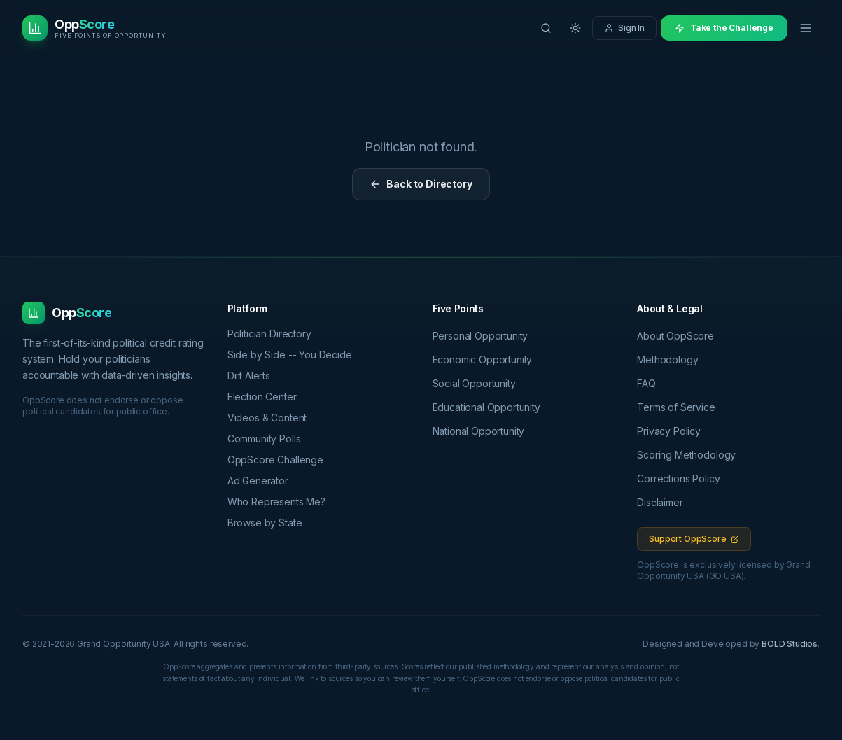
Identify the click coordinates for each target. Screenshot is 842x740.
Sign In (624, 27)
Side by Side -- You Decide (294, 355)
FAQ (646, 383)
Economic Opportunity (483, 359)
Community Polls (269, 439)
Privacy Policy (669, 431)
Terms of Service (676, 407)
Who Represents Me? (281, 502)
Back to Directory (421, 184)
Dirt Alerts (253, 376)
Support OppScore (693, 538)
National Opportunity (479, 431)
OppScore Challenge (280, 460)
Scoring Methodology (686, 455)
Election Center (267, 397)
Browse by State (269, 523)
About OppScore (675, 336)
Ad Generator (262, 481)
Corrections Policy (678, 478)
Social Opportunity (474, 383)
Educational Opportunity (486, 407)
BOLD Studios (790, 643)
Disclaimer (659, 502)
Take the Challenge (724, 27)
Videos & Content (271, 418)
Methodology (667, 359)
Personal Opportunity (480, 336)
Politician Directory (274, 334)
